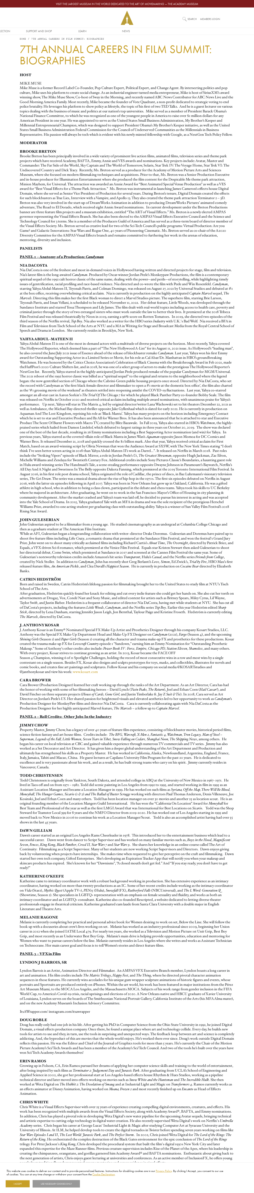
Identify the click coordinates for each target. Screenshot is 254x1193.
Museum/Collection (83, 31)
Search (192, 19)
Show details (91, 1183)
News (214, 31)
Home (23, 40)
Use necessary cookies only (56, 1183)
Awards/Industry (40, 31)
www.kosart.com (85, 673)
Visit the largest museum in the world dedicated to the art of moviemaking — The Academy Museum (127, 4)
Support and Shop (127, 31)
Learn (170, 31)
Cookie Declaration (103, 1174)
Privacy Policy (164, 1171)
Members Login (210, 19)
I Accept (18, 1183)
